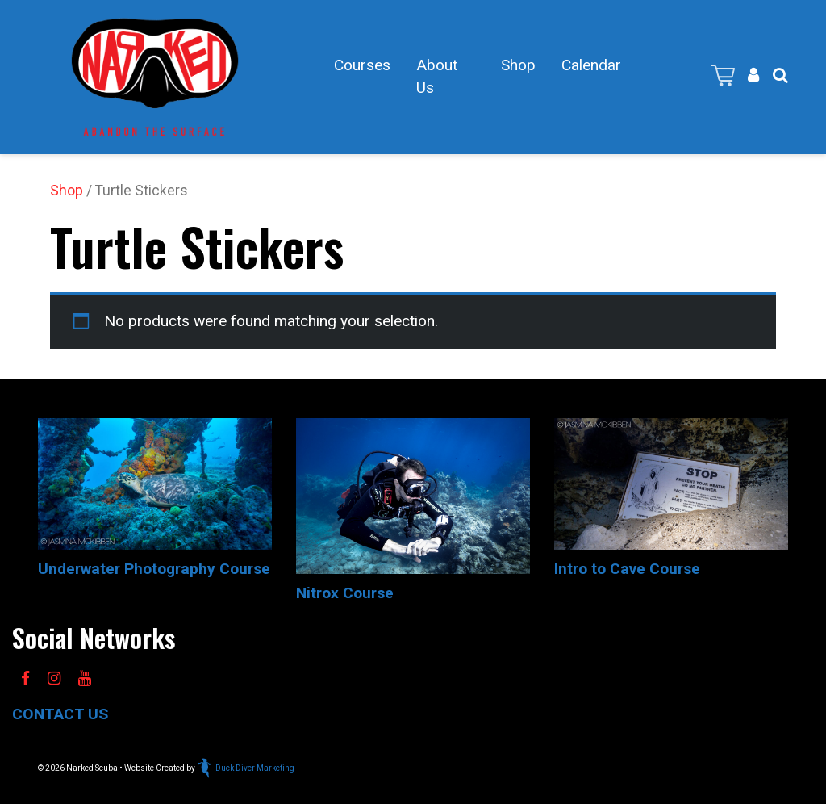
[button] (780, 75)
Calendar (591, 65)
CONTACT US (60, 714)
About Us (436, 77)
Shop (518, 65)
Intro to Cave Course (627, 568)
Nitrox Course (345, 593)
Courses (362, 65)
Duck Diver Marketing (245, 768)
